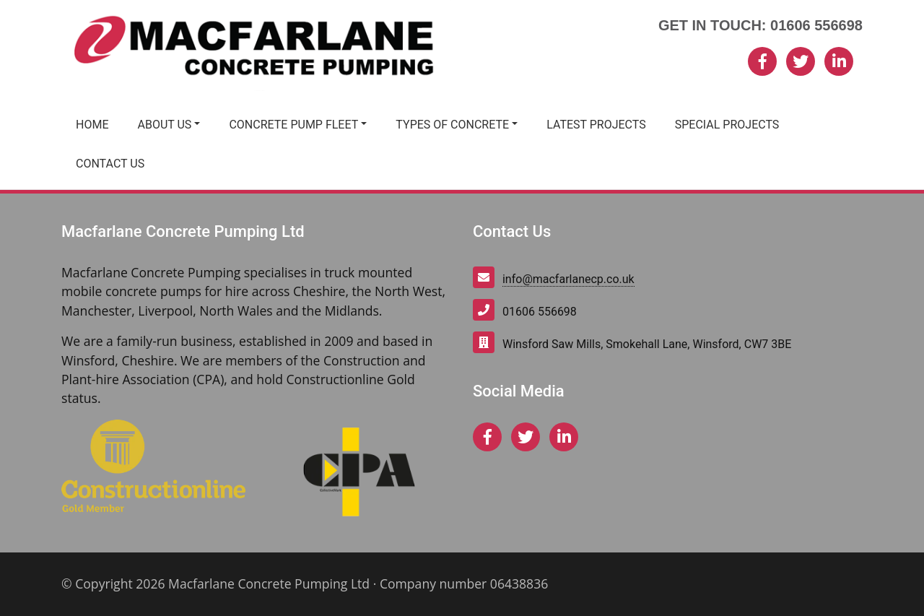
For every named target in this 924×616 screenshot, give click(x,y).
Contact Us (110, 163)
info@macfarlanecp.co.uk (568, 279)
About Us (164, 124)
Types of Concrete (452, 124)
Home (92, 124)
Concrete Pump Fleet (293, 124)
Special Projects (727, 124)
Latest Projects (596, 124)
